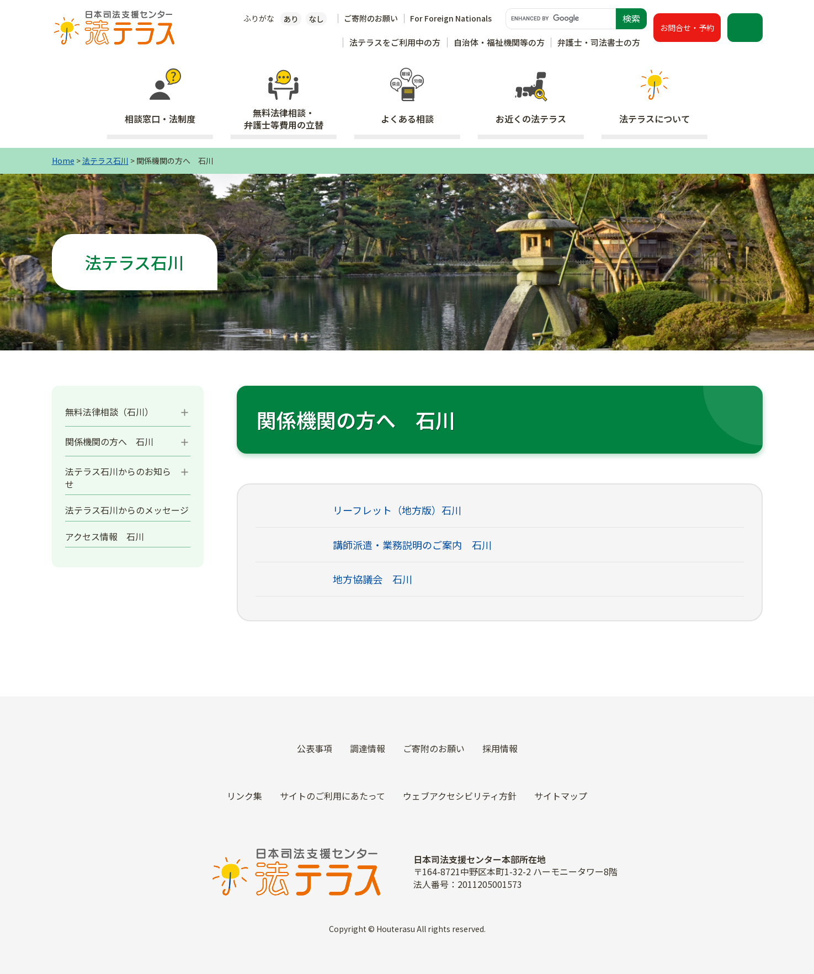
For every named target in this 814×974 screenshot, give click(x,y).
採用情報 (500, 748)
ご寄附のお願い (371, 18)
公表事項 (314, 748)
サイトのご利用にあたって (332, 795)
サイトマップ (560, 795)
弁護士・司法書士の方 (598, 42)
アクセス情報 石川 (104, 536)
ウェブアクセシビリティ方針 (460, 795)
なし (316, 18)
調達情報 (367, 748)
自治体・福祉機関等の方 (499, 42)
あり (291, 18)
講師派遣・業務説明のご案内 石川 (412, 544)
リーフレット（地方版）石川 (397, 510)
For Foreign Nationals (451, 18)
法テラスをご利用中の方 (394, 42)
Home (63, 160)
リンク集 (244, 795)
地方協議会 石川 (372, 579)
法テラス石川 (105, 160)
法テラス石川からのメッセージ (127, 510)
